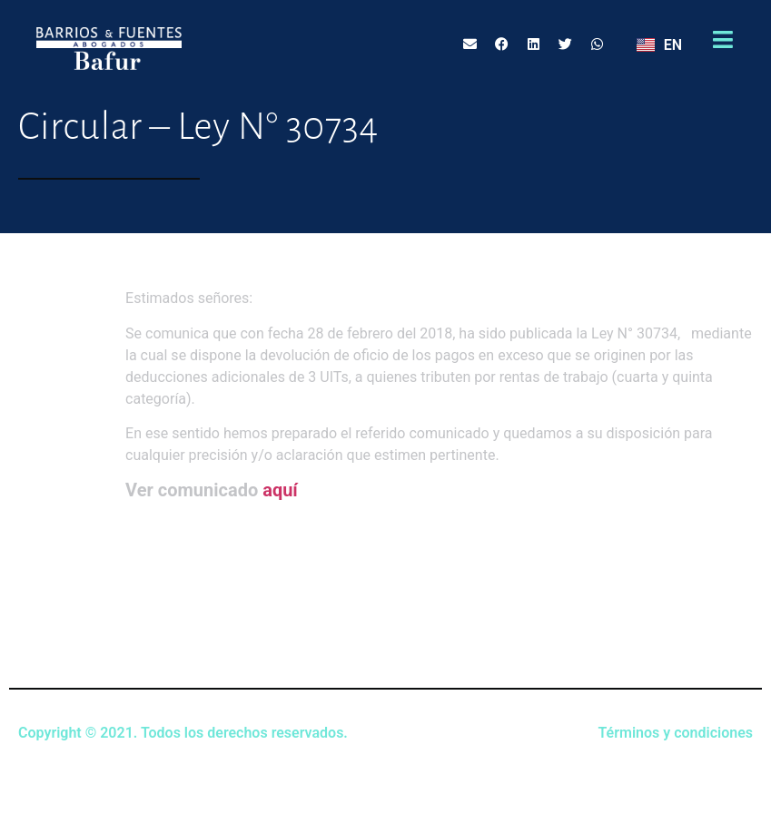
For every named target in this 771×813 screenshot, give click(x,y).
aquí (280, 490)
